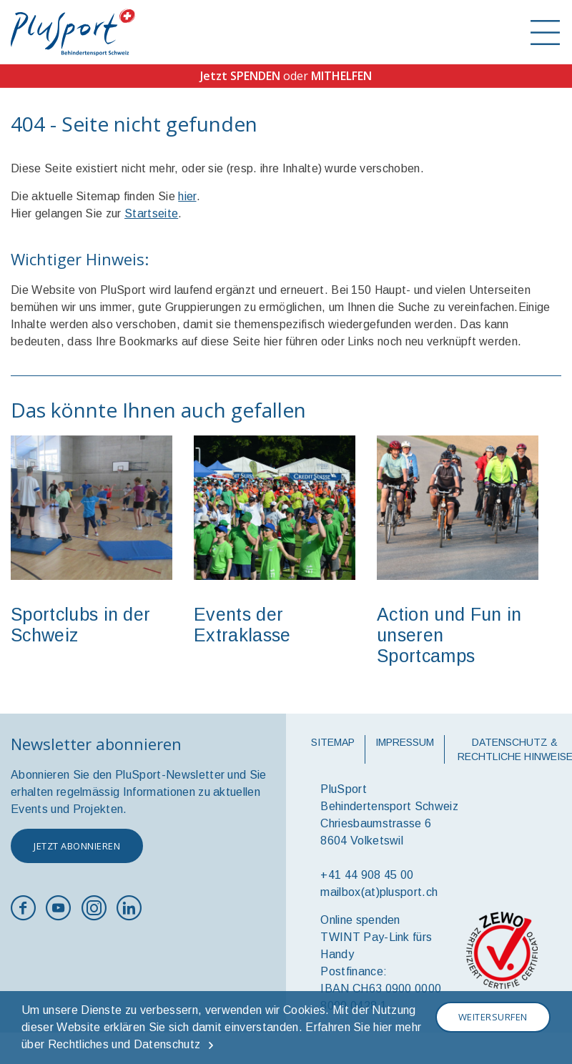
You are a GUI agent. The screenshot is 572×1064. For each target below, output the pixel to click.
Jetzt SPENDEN (240, 76)
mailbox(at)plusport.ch (379, 892)
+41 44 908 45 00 (366, 875)
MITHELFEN (341, 76)
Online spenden (360, 920)
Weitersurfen (493, 1016)
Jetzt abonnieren (77, 845)
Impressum (404, 742)
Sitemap (333, 742)
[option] (91, 546)
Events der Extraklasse (242, 624)
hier (187, 196)
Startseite (151, 213)
